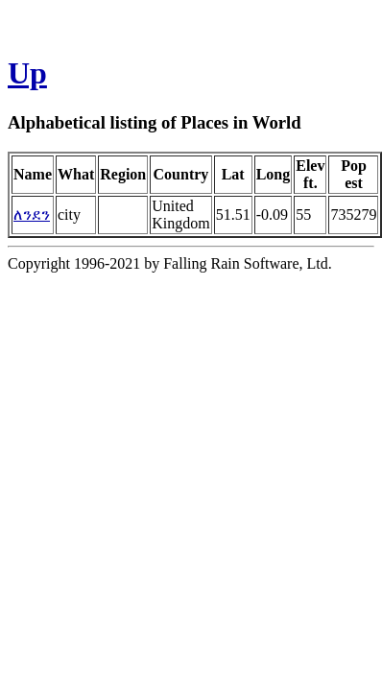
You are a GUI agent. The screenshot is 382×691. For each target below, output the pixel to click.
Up (27, 73)
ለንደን (31, 214)
